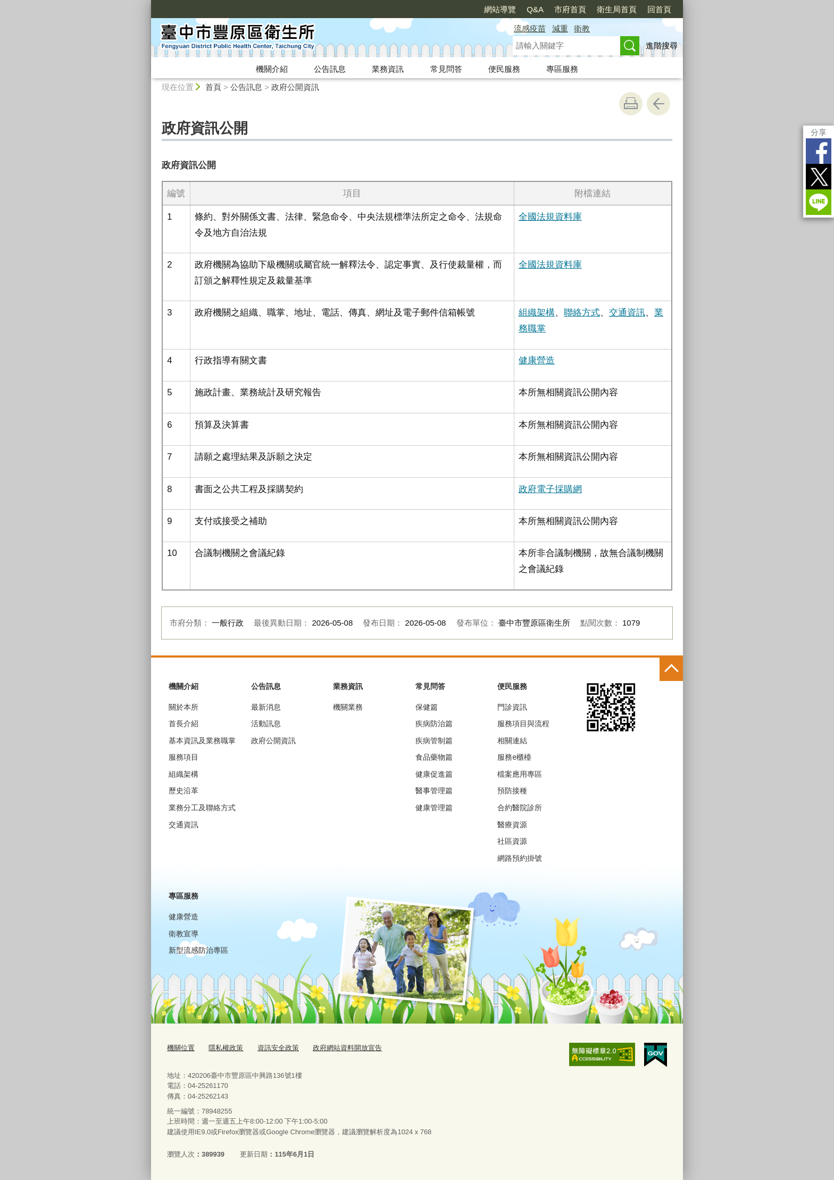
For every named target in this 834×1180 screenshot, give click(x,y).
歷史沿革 (183, 790)
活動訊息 (266, 723)
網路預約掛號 (519, 858)
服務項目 (183, 757)
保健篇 (426, 707)
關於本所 (183, 707)
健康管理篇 (434, 807)
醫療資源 (512, 824)
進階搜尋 (662, 45)
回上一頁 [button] (658, 103)
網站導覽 (500, 9)
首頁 (213, 87)
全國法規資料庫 (550, 216)
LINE (818, 202)
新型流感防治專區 (198, 950)
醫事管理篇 (434, 790)
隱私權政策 (225, 1048)
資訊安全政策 (278, 1048)
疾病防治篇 (434, 723)
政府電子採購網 (550, 489)
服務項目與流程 (523, 723)
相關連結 (512, 740)
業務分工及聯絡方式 (202, 807)
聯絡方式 (582, 312)
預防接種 (512, 790)
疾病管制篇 (434, 740)
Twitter (818, 176)
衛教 (582, 28)
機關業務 (348, 707)
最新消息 (266, 707)
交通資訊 (627, 312)
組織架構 (537, 312)
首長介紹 (183, 723)
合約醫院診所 (519, 807)
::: (146, 4)
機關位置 (181, 1048)
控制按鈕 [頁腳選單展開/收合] (671, 669)
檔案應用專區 (519, 774)
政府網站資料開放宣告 (347, 1048)
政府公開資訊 (295, 87)
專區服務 (562, 68)
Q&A (535, 9)
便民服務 (504, 68)
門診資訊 (512, 707)
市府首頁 (570, 9)
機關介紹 (272, 68)
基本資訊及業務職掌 (202, 740)
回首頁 (659, 9)
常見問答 (446, 68)
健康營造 (537, 360)
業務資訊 (388, 68)
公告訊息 (330, 68)
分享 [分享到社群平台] (819, 132)
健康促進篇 (434, 774)
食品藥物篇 (434, 757)
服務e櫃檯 (514, 757)
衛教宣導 (183, 933)
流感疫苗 (530, 28)
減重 (560, 28)
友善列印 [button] (631, 103)
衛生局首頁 (617, 9)
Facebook (818, 151)
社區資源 (512, 841)
